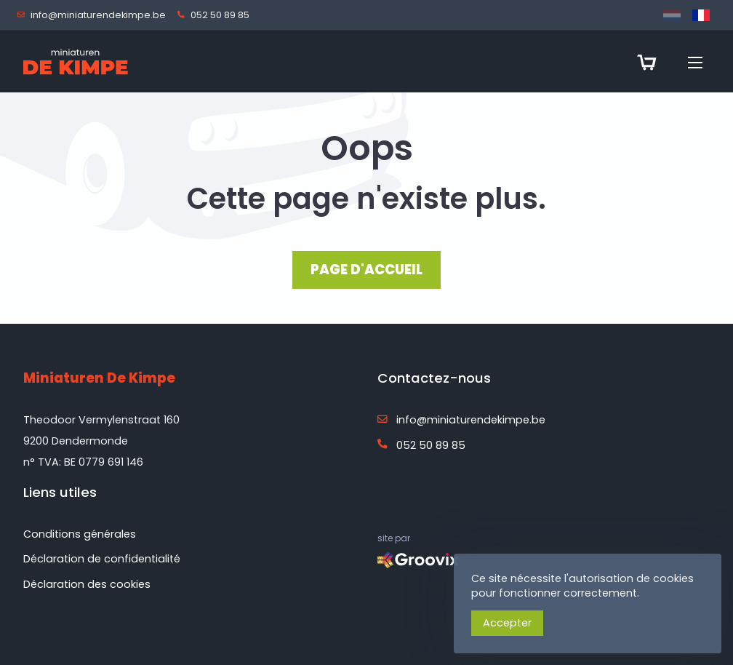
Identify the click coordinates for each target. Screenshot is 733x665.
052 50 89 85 (216, 15)
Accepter (507, 623)
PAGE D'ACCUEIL (366, 269)
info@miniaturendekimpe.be (94, 15)
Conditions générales (79, 534)
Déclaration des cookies (87, 584)
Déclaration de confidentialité (101, 558)
